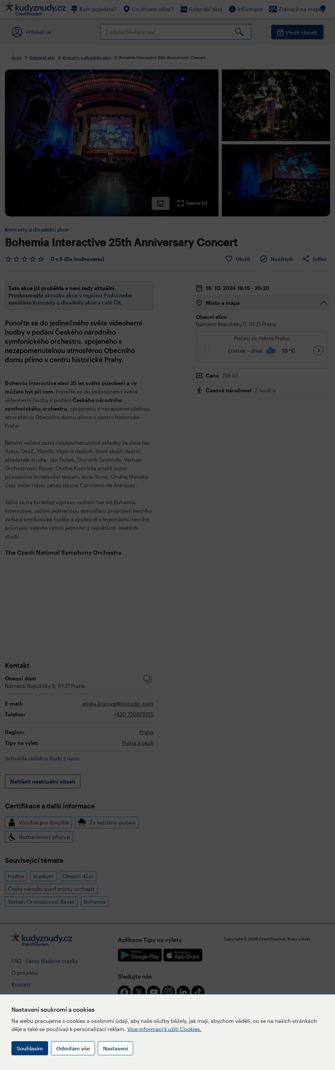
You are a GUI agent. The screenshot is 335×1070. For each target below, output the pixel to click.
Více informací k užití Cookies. (164, 1029)
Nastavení (115, 1048)
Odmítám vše (73, 1048)
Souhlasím (30, 1048)
